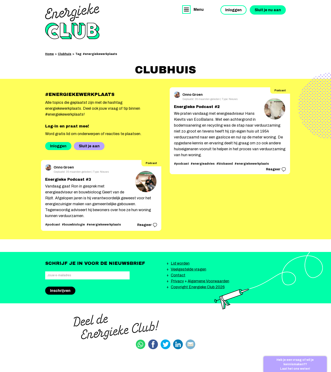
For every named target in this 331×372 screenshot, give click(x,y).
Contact (178, 275)
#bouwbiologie (73, 224)
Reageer (147, 225)
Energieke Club (72, 21)
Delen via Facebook (153, 344)
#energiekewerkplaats (104, 224)
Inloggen (233, 10)
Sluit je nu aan (268, 10)
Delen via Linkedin (178, 344)
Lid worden (180, 263)
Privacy (177, 281)
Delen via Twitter (165, 344)
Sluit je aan (89, 146)
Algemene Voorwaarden (208, 281)
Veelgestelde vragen (188, 269)
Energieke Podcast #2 (197, 107)
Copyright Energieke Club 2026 (198, 287)
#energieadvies (203, 163)
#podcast (52, 224)
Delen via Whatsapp (140, 344)
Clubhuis (64, 54)
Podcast (151, 163)
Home (49, 54)
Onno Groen (59, 166)
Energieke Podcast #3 (68, 179)
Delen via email (190, 344)
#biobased (224, 163)
